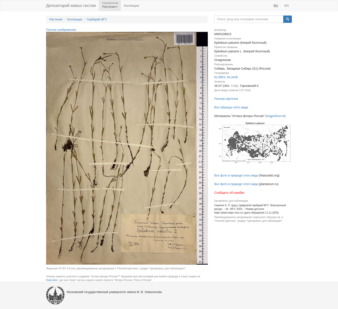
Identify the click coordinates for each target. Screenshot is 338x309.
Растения (56, 19)
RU (276, 5)
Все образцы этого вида (231, 107)
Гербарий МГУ (97, 19)
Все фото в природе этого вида (236, 175)
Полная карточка (226, 98)
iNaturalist (52, 280)
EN (287, 5)
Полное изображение (61, 29)
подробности (275, 116)
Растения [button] (109, 6)
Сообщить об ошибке (229, 192)
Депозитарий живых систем (71, 5)
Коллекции (131, 5)
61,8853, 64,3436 (226, 77)
